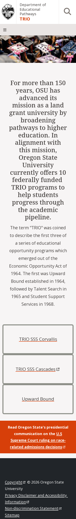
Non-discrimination (33, 508)
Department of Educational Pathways (33, 9)
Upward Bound (38, 399)
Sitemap (12, 515)
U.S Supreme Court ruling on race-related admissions (38, 440)
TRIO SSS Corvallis (38, 339)
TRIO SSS (38, 369)
